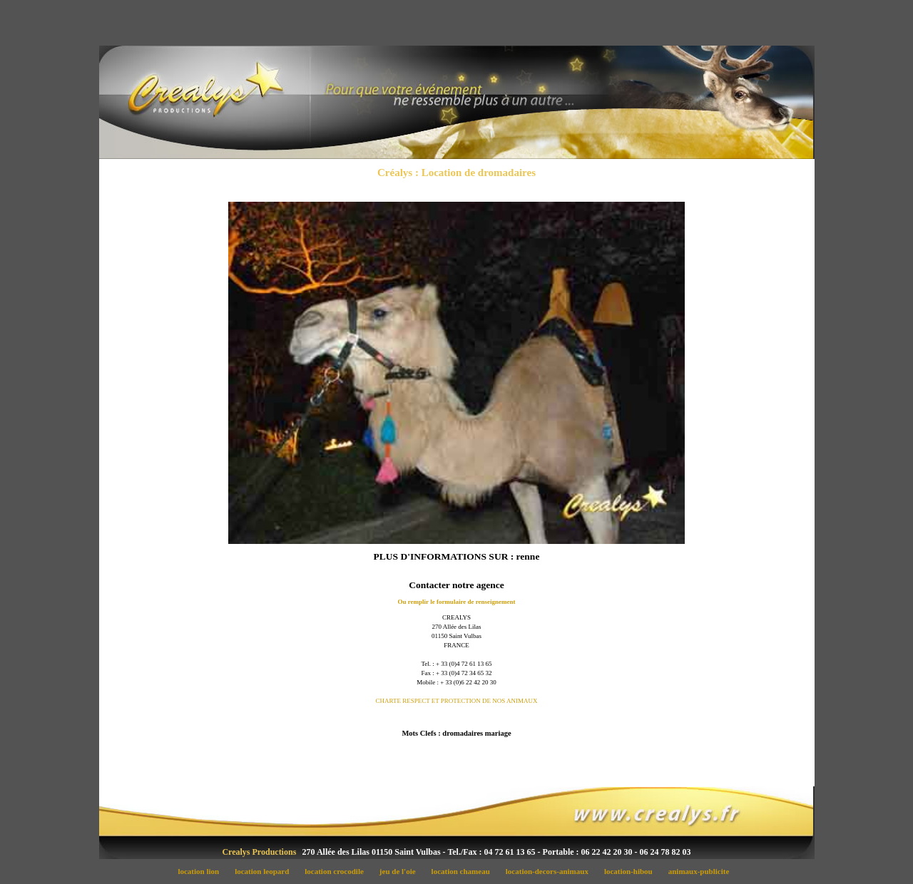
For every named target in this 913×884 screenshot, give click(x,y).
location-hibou (632, 871)
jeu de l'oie (401, 871)
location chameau (464, 871)
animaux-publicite (701, 871)
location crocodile (338, 871)
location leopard (266, 871)
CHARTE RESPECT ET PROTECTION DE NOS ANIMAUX (456, 700)
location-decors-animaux (550, 871)
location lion (202, 871)
